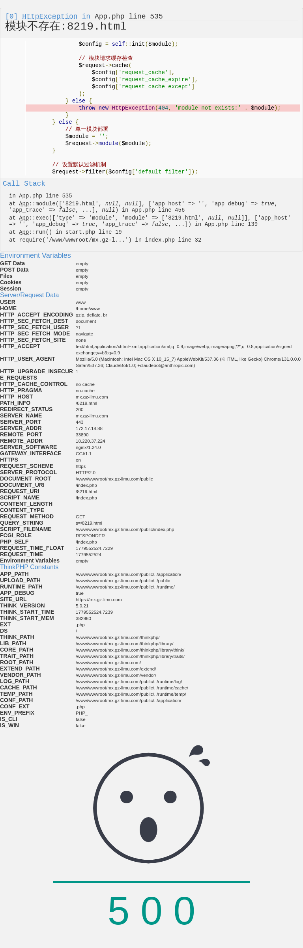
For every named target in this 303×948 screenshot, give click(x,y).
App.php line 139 (231, 224)
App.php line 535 (129, 16)
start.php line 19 (93, 232)
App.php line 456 (158, 210)
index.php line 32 (173, 240)
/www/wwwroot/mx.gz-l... (87, 240)
